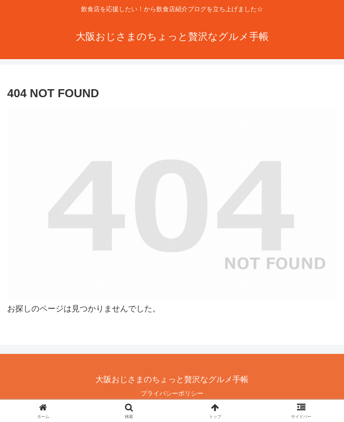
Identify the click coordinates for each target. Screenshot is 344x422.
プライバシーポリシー (172, 393)
